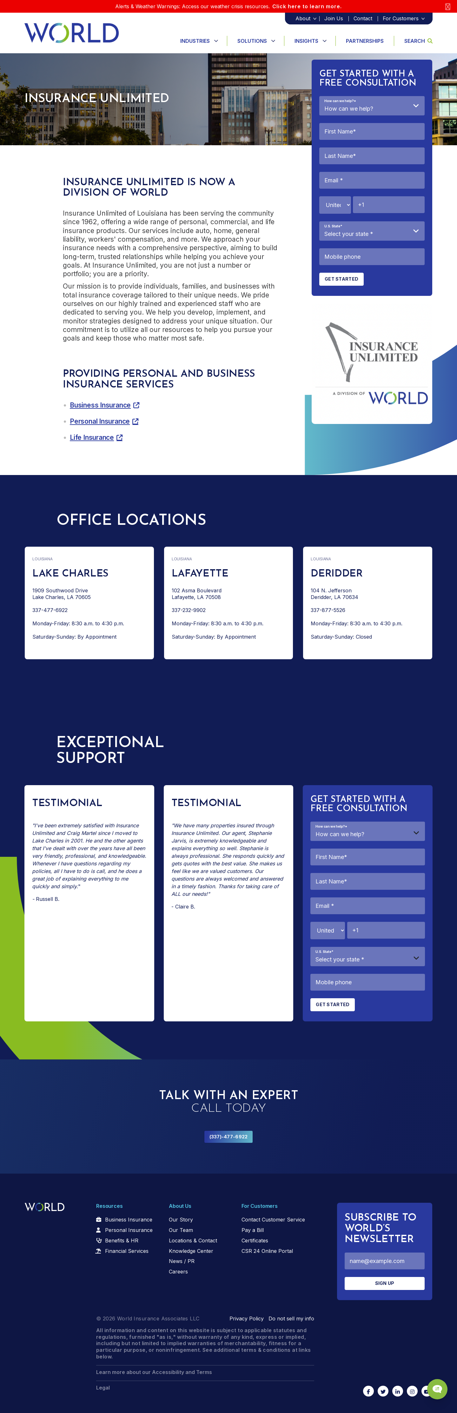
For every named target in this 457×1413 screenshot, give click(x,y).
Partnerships (365, 41)
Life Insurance (92, 437)
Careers (178, 1271)
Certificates (255, 1240)
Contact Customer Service (273, 1219)
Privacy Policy (246, 1318)
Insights (306, 41)
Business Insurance (100, 405)
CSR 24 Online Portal (267, 1251)
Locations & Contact (193, 1240)
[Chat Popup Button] (434, 1385)
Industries (195, 41)
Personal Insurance (100, 421)
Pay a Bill (253, 1230)
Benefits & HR (121, 1240)
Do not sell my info (291, 1318)
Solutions (252, 41)
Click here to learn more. (307, 6)
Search (418, 41)
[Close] (448, 6)
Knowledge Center (191, 1251)
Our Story (181, 1219)
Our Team (181, 1230)
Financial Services (127, 1251)
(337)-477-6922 (228, 1136)
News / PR (182, 1261)
